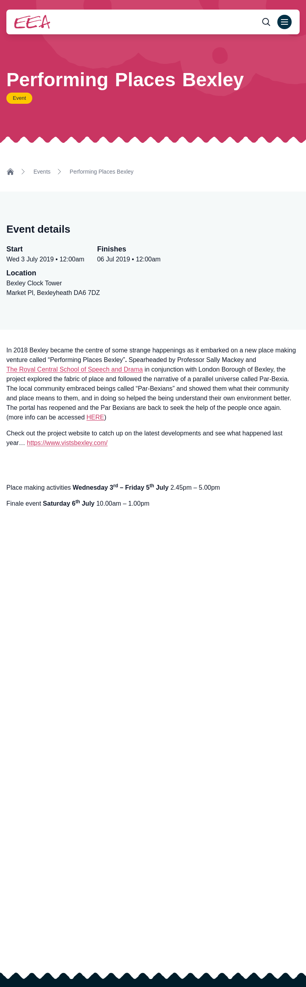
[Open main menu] (284, 22)
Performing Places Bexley (101, 171)
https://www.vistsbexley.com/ (67, 442)
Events (42, 171)
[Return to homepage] (32, 22)
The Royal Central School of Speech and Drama (74, 369)
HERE (95, 417)
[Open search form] (266, 22)
